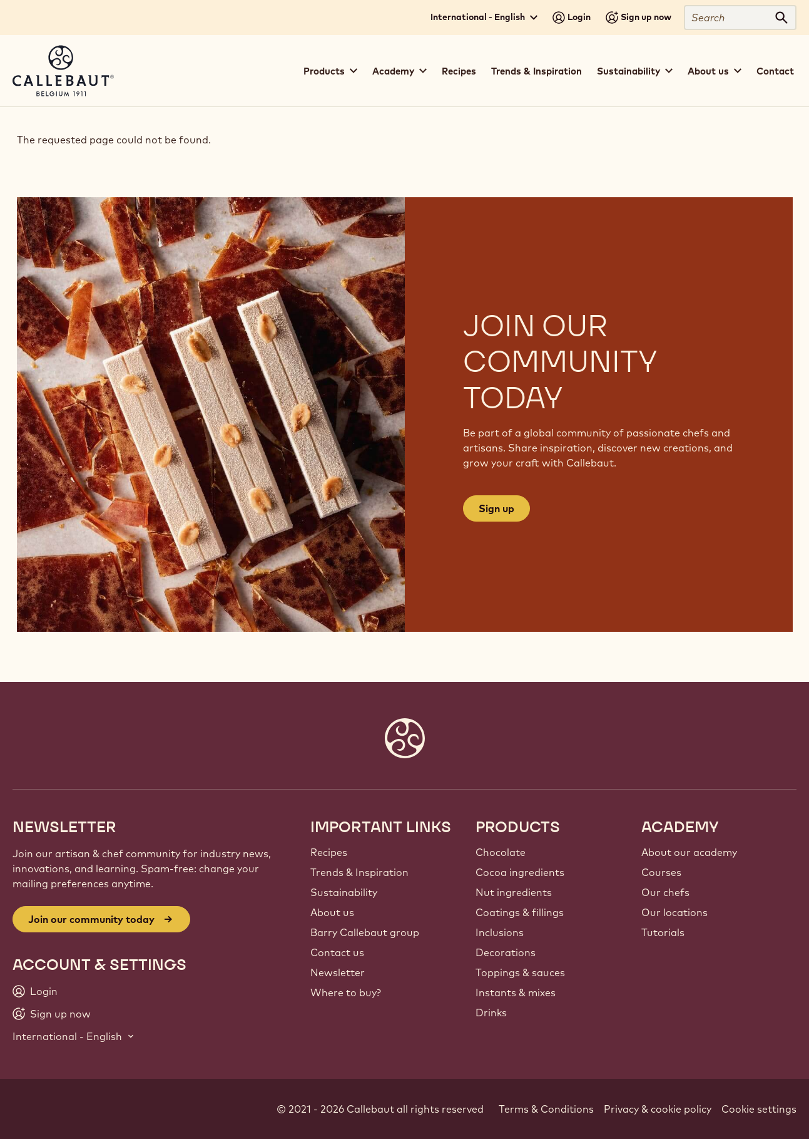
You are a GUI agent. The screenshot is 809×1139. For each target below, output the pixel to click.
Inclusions (500, 932)
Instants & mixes (516, 992)
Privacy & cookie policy (657, 1109)
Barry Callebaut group (364, 932)
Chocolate (501, 852)
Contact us (337, 952)
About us (332, 912)
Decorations (506, 952)
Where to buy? (345, 992)
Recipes (459, 71)
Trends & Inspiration (536, 71)
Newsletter (337, 972)
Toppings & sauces (520, 972)
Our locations (674, 912)
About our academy (689, 852)
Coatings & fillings (520, 912)
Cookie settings (758, 1109)
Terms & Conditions (546, 1109)
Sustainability (343, 892)
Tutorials (662, 932)
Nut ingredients (514, 892)
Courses (661, 872)
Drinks (491, 1012)
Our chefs (665, 892)
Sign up (496, 508)
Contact (775, 71)
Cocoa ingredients (520, 872)
